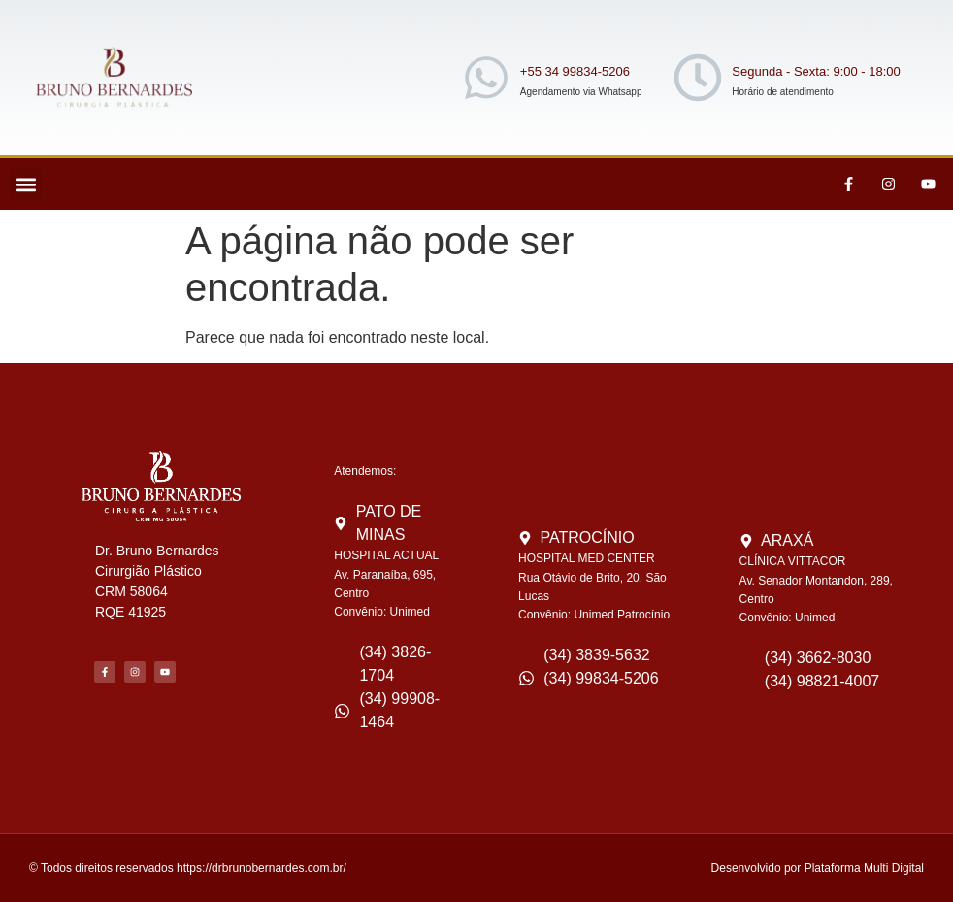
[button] (26, 184)
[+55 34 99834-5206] (486, 77)
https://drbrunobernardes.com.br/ (261, 868)
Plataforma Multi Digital (864, 868)
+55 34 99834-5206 (575, 71)
